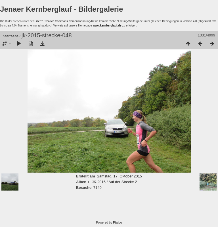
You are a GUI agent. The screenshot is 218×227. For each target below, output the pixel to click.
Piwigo (117, 222)
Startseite (10, 36)
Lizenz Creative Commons (51, 21)
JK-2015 (99, 182)
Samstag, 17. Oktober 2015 (119, 176)
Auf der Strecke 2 (122, 182)
